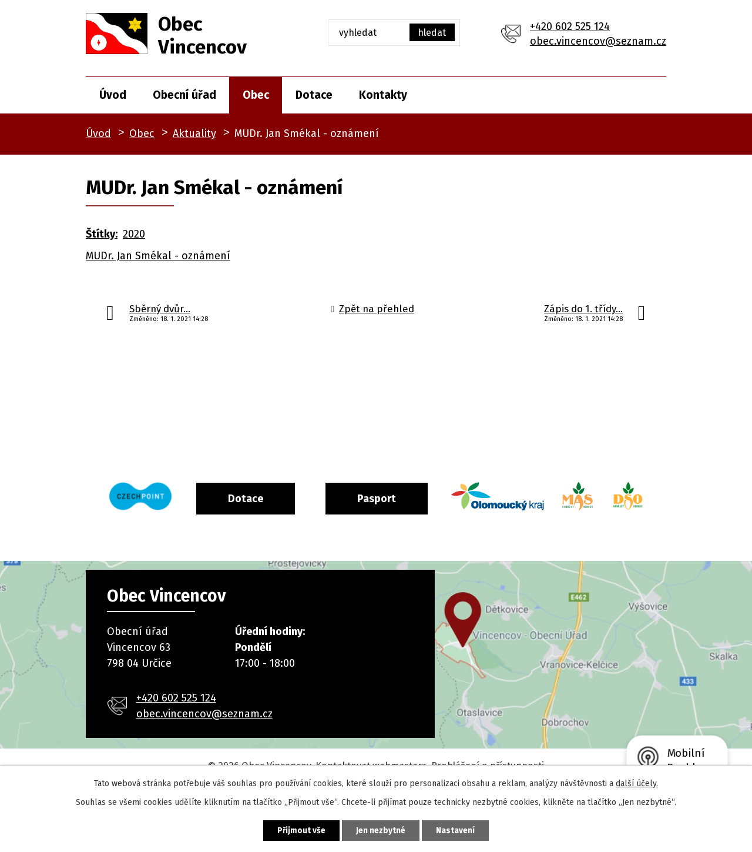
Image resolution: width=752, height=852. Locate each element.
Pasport (403, 497)
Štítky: (102, 234)
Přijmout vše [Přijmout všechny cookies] (296, 830)
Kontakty (383, 95)
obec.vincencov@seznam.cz (598, 41)
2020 (134, 234)
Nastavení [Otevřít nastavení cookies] (460, 830)
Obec (256, 95)
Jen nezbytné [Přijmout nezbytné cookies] (381, 830)
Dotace (314, 95)
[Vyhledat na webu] (394, 32)
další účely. (637, 782)
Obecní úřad (184, 95)
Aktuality (194, 133)
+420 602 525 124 (570, 26)
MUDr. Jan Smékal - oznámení (158, 255)
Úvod (112, 95)
